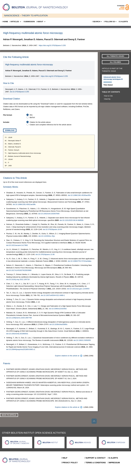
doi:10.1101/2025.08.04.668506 (71, 220)
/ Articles (16, 22)
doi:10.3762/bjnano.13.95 (45, 254)
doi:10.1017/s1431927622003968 (18, 270)
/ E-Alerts (123, 22)
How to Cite (108, 96)
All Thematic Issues (115, 56)
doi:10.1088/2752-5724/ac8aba (79, 261)
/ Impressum (114, 463)
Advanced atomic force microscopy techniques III (113, 78)
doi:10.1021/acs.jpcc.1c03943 (78, 289)
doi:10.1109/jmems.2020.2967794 (19, 318)
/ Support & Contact (95, 458)
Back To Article (9, 415)
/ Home (5, 22)
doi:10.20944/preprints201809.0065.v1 (20, 349)
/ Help (64, 458)
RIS (31, 115)
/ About (41, 22)
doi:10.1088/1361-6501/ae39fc (24, 204)
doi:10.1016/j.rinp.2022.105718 (17, 279)
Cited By (107, 99)
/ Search (97, 22)
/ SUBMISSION (29, 22)
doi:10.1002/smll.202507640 (48, 214)
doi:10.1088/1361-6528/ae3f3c (79, 195)
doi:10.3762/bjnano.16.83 (52, 229)
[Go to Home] (17, 460)
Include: (6, 122)
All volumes (115, 62)
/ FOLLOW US (110, 22)
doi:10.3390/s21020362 (58, 309)
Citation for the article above (40, 122)
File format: (7, 115)
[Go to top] (94, 421)
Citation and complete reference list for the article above (50, 125)
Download (9, 130)
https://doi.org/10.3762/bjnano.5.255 (52, 45)
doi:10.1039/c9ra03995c (58, 324)
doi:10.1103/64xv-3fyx (46, 236)
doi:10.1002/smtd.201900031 (17, 334)
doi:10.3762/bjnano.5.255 (19, 92)
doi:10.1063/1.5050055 (82, 340)
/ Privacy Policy (69, 463)
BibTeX (32, 117)
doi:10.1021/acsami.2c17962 (17, 245)
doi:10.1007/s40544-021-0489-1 (53, 295)
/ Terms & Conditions (95, 463)
